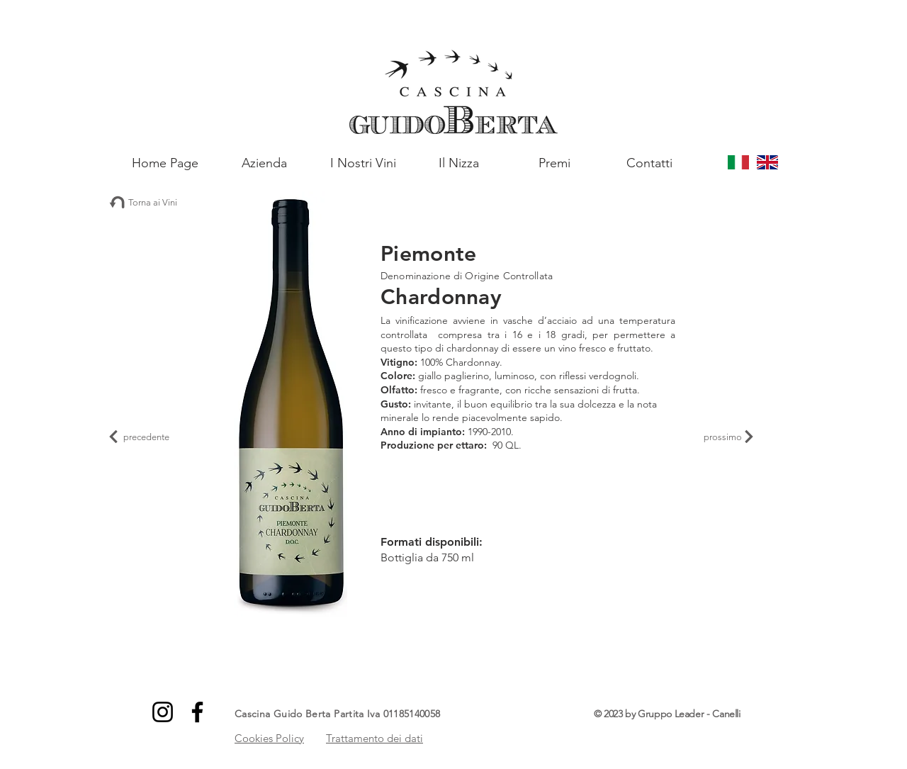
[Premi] (554, 163)
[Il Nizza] (459, 163)
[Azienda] (264, 163)
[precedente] (141, 436)
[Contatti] (649, 163)
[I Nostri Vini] (363, 163)
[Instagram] (162, 712)
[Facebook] (197, 712)
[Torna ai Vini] (148, 202)
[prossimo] (727, 436)
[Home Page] (164, 163)
